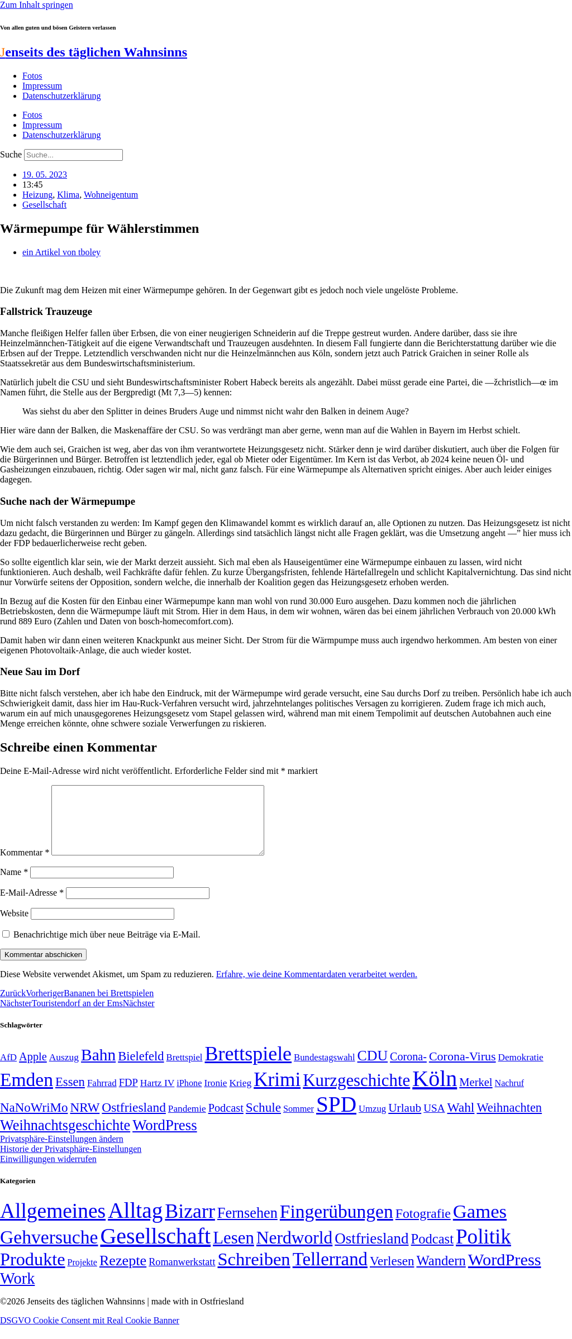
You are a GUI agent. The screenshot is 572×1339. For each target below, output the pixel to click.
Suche (11, 154)
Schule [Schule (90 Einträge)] (263, 1120)
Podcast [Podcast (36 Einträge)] (432, 1252)
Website (14, 926)
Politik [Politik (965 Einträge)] (483, 1249)
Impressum (42, 85)
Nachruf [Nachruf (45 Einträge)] (509, 1096)
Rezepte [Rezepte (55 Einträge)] (122, 1274)
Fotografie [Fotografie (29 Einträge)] (423, 1227)
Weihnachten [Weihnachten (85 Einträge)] (509, 1121)
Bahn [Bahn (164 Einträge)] (98, 1068)
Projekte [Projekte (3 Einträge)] (82, 1275)
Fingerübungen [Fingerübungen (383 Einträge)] (336, 1224)
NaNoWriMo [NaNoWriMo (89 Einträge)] (34, 1121)
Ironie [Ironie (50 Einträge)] (215, 1096)
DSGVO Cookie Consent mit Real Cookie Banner (89, 1333)
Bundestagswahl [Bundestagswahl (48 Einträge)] (324, 1070)
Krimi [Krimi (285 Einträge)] (277, 1093)
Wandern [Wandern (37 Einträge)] (440, 1273)
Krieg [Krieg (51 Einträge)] (240, 1096)
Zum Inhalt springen (36, 4)
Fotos (32, 75)
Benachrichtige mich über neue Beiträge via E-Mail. (107, 948)
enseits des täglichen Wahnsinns (93, 52)
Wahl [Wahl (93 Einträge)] (460, 1120)
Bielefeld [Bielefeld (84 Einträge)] (141, 1070)
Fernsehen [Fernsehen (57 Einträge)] (247, 1226)
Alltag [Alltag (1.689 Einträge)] (135, 1224)
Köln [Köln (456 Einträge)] (434, 1091)
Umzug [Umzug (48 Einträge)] (372, 1122)
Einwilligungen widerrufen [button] (48, 1172)
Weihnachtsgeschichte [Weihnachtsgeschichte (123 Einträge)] (65, 1139)
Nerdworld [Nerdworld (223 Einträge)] (294, 1251)
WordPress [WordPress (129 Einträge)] (164, 1138)
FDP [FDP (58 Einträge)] (128, 1096)
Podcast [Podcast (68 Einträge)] (226, 1121)
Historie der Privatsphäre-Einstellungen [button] (70, 1162)
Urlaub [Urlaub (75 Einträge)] (404, 1121)
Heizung (37, 194)
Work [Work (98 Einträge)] (17, 1291)
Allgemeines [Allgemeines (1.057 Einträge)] (53, 1224)
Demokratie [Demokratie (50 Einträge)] (521, 1070)
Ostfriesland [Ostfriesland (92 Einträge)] (134, 1120)
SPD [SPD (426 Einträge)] (336, 1118)
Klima (68, 194)
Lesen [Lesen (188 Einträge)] (233, 1251)
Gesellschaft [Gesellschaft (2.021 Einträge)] (155, 1249)
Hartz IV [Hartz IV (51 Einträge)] (157, 1096)
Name (14, 885)
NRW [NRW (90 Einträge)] (84, 1120)
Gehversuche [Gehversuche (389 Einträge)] (49, 1250)
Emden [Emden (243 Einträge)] (26, 1093)
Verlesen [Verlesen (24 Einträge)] (392, 1274)
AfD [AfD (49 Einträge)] (8, 1070)
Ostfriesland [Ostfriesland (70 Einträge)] (371, 1252)
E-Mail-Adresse (32, 906)
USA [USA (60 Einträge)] (434, 1121)
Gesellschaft (44, 204)
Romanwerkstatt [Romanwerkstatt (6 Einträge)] (182, 1275)
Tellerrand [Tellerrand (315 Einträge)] (330, 1273)
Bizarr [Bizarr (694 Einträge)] (190, 1224)
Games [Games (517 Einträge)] (480, 1225)
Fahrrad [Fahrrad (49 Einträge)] (102, 1096)
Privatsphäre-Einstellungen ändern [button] (61, 1152)
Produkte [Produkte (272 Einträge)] (32, 1273)
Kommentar (24, 866)
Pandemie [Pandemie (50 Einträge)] (187, 1122)
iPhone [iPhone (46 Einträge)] (189, 1097)
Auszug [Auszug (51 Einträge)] (64, 1070)
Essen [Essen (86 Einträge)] (70, 1095)
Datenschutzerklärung (61, 96)
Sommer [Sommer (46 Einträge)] (298, 1122)
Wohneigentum (111, 194)
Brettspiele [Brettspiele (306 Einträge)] (248, 1067)
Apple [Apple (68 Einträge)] (33, 1070)
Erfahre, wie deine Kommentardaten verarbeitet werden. (316, 987)
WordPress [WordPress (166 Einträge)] (504, 1273)
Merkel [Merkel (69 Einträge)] (475, 1095)
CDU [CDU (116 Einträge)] (373, 1069)
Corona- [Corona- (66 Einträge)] (408, 1070)
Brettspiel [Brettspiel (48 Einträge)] (184, 1070)
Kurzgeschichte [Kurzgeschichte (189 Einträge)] (356, 1093)
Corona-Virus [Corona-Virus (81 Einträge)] (462, 1070)
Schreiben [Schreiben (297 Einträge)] (253, 1273)
